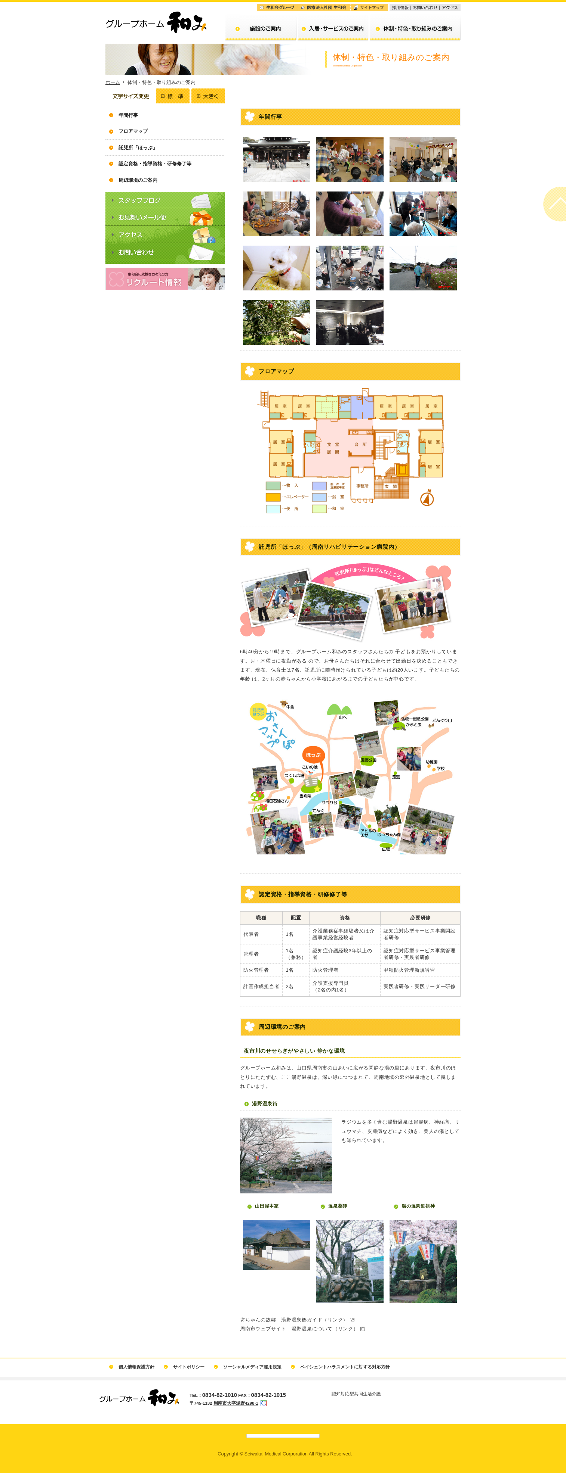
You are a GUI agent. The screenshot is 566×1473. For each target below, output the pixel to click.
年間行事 (128, 115)
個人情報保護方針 (136, 1367)
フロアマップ (133, 131)
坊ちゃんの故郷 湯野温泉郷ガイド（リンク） (294, 1320)
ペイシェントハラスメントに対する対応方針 (345, 1367)
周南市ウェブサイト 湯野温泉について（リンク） (299, 1329)
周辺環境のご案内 (138, 180)
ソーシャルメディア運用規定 (252, 1367)
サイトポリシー (188, 1367)
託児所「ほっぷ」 (138, 147)
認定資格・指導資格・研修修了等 (155, 163)
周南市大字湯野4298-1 (235, 1403)
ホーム (112, 82)
